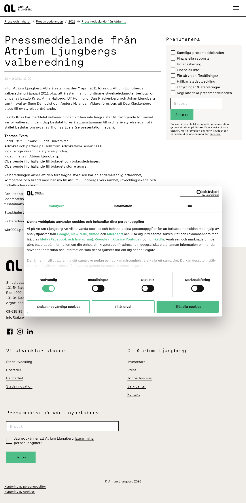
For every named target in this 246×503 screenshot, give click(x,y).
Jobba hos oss (139, 378)
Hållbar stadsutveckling (193, 81)
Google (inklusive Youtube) (118, 239)
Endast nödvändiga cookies (58, 306)
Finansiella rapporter (191, 58)
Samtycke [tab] (57, 206)
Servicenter (136, 386)
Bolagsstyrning (186, 64)
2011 (71, 21)
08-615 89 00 (17, 311)
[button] (236, 8)
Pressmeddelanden (49, 21)
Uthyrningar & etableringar (195, 87)
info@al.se (15, 317)
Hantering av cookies (19, 492)
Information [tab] (123, 206)
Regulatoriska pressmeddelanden (201, 93)
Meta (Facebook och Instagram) (66, 239)
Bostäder (13, 370)
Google (63, 234)
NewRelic (79, 234)
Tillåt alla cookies (187, 306)
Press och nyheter (17, 21)
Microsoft (115, 234)
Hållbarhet (14, 378)
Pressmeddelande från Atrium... (103, 21)
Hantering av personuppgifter (25, 486)
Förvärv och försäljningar (194, 75)
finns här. (215, 134)
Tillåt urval (123, 306)
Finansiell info (185, 70)
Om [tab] (189, 206)
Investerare (136, 362)
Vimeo (94, 234)
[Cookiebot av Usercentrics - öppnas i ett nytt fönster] (199, 193)
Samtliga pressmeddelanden (197, 52)
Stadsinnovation (19, 386)
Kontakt (133, 394)
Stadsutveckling (19, 362)
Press (131, 370)
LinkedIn (156, 239)
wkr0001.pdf (14, 230)
